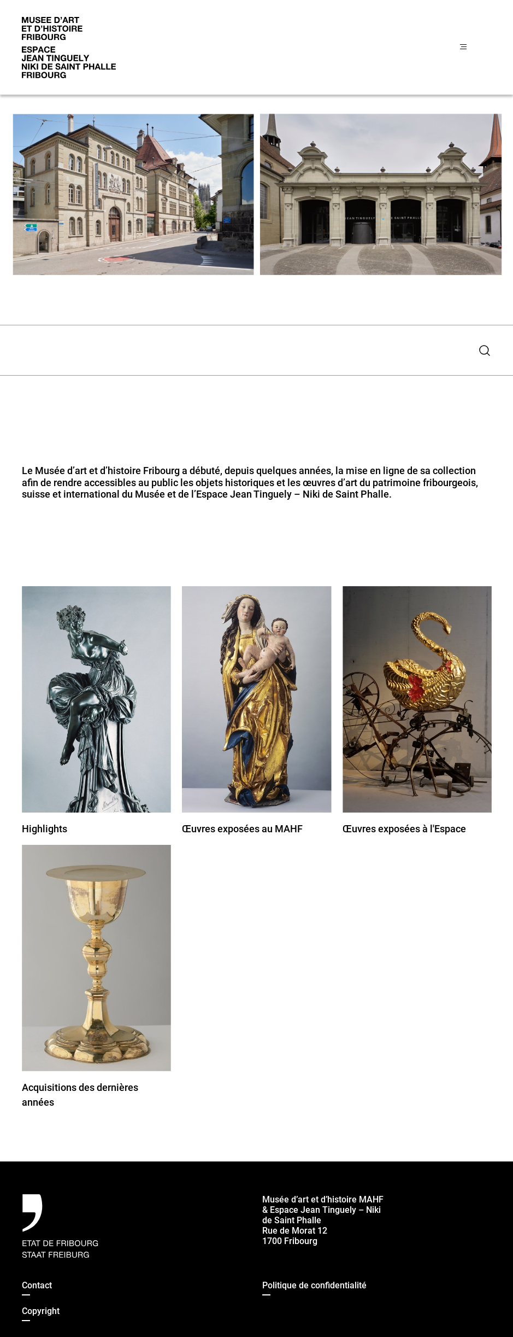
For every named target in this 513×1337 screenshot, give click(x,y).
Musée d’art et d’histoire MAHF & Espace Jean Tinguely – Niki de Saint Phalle (323, 1209)
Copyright (41, 1311)
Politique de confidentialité (314, 1285)
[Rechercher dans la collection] (246, 350)
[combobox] (246, 350)
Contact (37, 1285)
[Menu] (475, 47)
